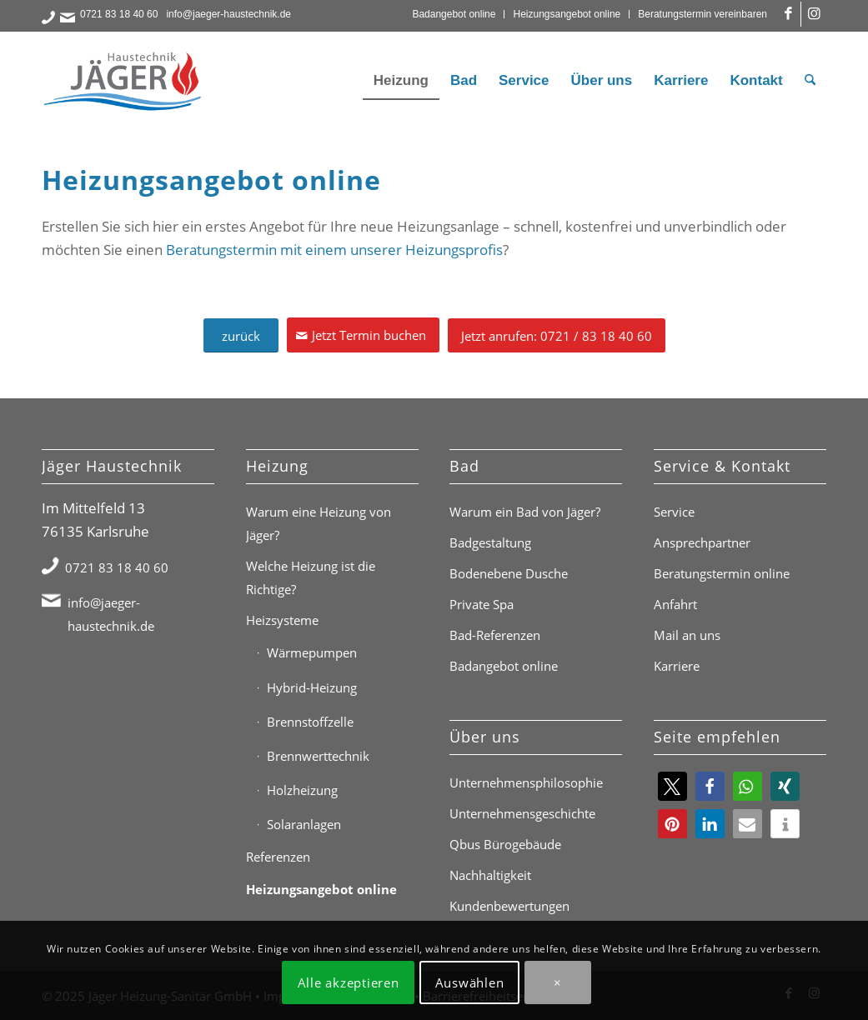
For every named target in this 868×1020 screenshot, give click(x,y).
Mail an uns (687, 635)
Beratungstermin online (722, 573)
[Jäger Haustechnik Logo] (125, 80)
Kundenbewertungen (509, 906)
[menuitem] (454, 14)
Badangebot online (453, 14)
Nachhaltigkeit (490, 875)
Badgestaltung (490, 542)
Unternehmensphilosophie (526, 782)
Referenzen (278, 856)
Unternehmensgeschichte (522, 813)
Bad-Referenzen (494, 635)
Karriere (677, 666)
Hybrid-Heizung (312, 687)
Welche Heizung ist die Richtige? (310, 578)
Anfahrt (675, 604)
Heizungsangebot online (566, 14)
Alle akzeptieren (348, 982)
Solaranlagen (304, 824)
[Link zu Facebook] (788, 14)
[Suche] (810, 80)
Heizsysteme (282, 620)
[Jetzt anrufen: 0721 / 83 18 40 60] (556, 335)
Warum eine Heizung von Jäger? (318, 523)
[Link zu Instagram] (813, 14)
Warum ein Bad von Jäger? (524, 511)
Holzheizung (302, 790)
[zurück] (240, 335)
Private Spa (481, 604)
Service (674, 511)
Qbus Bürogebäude (505, 844)
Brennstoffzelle (310, 721)
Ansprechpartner (702, 542)
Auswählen (469, 982)
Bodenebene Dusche (508, 573)
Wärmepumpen (312, 652)
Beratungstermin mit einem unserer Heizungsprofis (334, 249)
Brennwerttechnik (318, 756)
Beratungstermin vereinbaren (702, 14)
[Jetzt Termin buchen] (363, 335)
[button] (672, 786)
